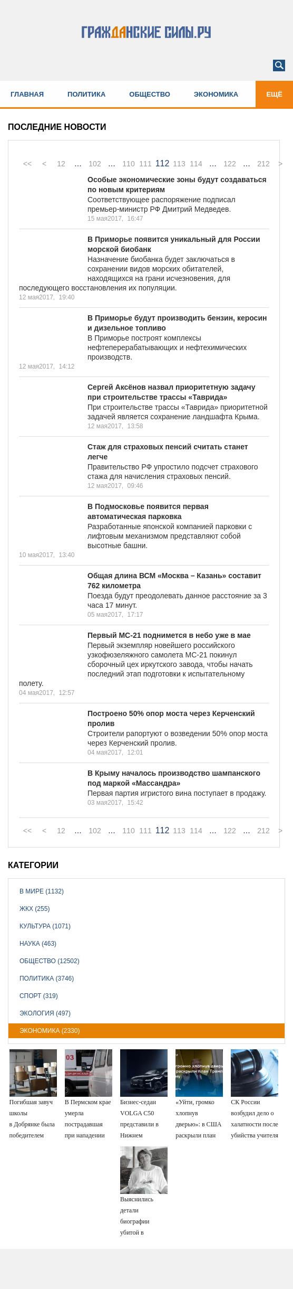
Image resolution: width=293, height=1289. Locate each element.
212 (263, 163)
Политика (86, 94)
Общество (149, 94)
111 (145, 163)
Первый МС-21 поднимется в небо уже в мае (169, 635)
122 (229, 163)
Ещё (274, 94)
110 (128, 163)
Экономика (216, 94)
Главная (27, 94)
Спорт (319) (38, 996)
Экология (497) (45, 1013)
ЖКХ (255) (34, 908)
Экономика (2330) (49, 1030)
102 (95, 163)
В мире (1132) (41, 891)
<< (27, 163)
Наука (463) (37, 943)
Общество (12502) (49, 961)
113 (179, 163)
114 (196, 163)
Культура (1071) (45, 926)
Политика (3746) (46, 978)
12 (61, 163)
